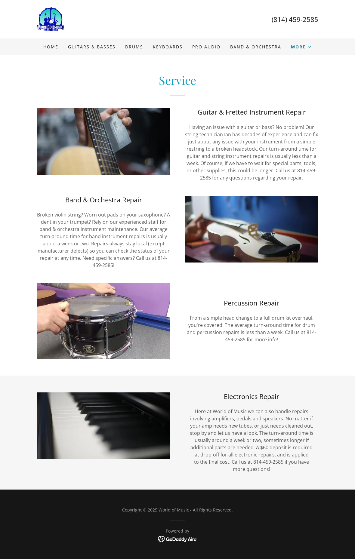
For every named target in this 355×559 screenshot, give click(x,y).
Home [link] (50, 47)
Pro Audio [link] (206, 47)
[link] (51, 18)
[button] (301, 47)
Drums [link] (134, 47)
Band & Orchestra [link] (255, 47)
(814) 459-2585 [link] (295, 19)
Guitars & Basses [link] (92, 47)
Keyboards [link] (168, 47)
